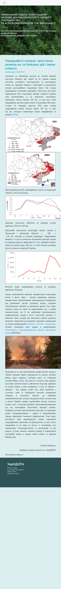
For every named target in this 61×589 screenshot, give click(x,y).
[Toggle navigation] (4, 3)
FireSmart (30, 324)
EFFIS (14, 114)
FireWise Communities (46, 324)
